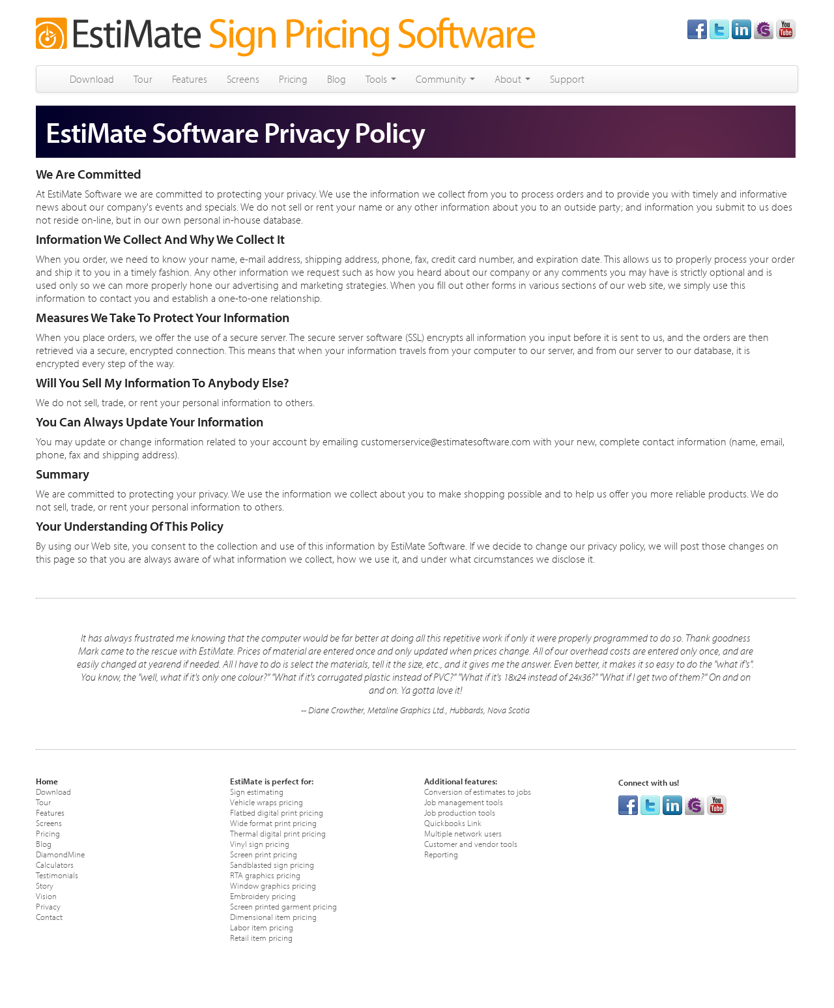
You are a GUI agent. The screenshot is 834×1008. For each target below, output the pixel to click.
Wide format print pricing (273, 822)
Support (567, 78)
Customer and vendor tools (470, 843)
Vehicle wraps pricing (266, 801)
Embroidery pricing (263, 895)
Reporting (441, 853)
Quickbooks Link (453, 822)
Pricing (293, 78)
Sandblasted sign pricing (272, 864)
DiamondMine (60, 853)
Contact (49, 916)
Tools (381, 78)
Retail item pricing (261, 937)
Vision (46, 895)
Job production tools (459, 812)
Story (44, 885)
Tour (143, 78)
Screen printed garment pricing (283, 906)
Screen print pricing (263, 853)
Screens (243, 78)
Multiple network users (463, 832)
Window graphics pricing (273, 885)
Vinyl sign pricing (259, 843)
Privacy (48, 906)
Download (92, 78)
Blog (336, 78)
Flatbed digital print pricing (276, 812)
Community (445, 78)
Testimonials (57, 874)
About (512, 78)
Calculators (55, 864)
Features (189, 78)
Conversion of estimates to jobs (477, 791)
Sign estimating (256, 791)
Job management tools (463, 801)
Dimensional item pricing (273, 916)
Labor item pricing (261, 926)
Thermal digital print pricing (278, 832)
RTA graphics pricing (265, 874)
